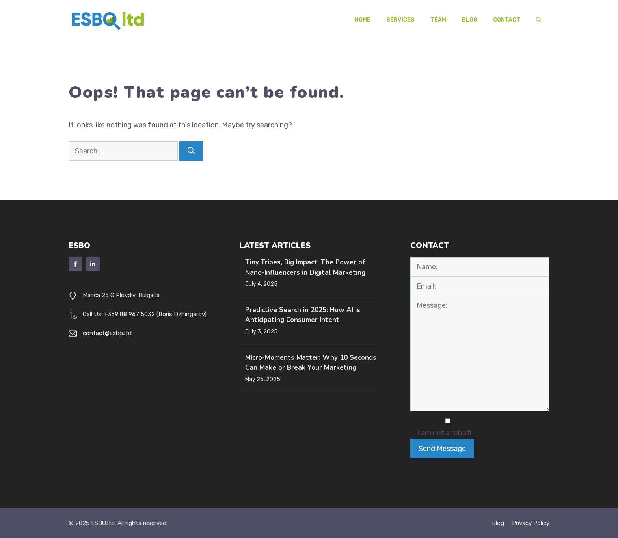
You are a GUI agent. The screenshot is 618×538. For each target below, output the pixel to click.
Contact (506, 20)
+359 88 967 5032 (129, 314)
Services (400, 20)
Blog (469, 20)
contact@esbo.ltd (107, 333)
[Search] (191, 151)
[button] (538, 20)
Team (438, 20)
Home (362, 20)
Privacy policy (530, 523)
